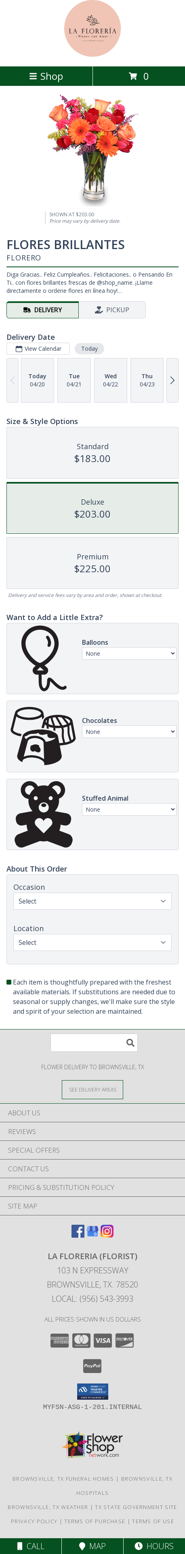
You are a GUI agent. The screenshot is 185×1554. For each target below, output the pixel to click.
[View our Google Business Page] (92, 1235)
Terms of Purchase (94, 1521)
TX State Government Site (136, 1507)
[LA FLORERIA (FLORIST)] (92, 54)
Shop (46, 76)
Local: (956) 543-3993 (92, 1298)
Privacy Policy (34, 1521)
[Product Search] (94, 1043)
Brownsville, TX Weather (48, 1507)
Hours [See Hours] (154, 1546)
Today (89, 348)
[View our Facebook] (77, 1235)
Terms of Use (153, 1521)
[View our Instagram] (107, 1235)
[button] (92, 1391)
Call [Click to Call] (30, 1546)
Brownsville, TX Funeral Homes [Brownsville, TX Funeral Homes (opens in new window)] (63, 1478)
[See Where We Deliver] (92, 1089)
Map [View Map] (92, 1546)
